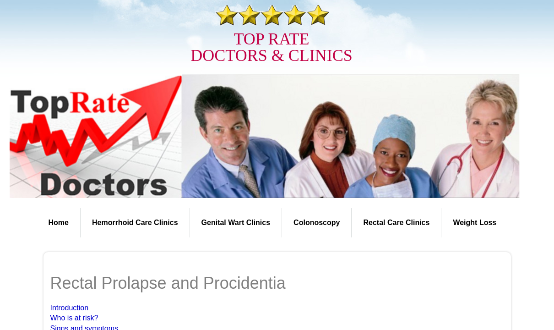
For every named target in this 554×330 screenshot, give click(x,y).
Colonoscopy (316, 222)
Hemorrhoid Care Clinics (135, 222)
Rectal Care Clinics (396, 222)
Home (59, 222)
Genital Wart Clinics (236, 222)
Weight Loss (474, 222)
